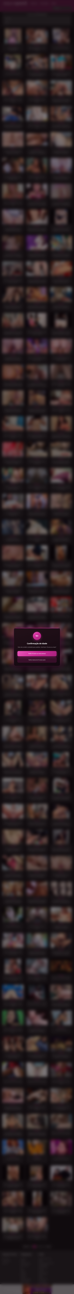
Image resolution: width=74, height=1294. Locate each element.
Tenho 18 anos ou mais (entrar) (37, 653)
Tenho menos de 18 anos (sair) (37, 660)
